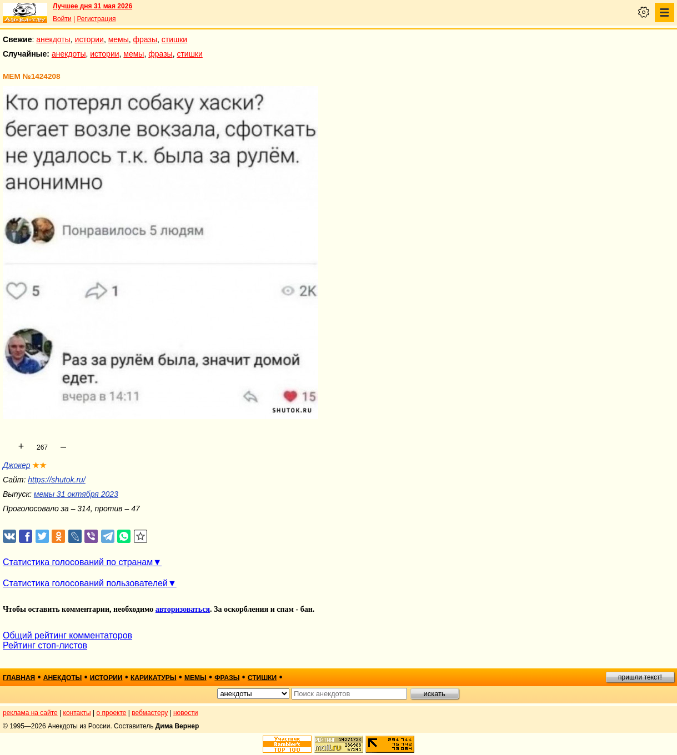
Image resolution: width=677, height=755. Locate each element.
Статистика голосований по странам (78, 562)
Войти (62, 19)
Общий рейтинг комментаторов (67, 635)
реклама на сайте (30, 713)
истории (89, 39)
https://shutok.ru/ (57, 479)
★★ (39, 465)
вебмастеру (150, 713)
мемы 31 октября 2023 (76, 494)
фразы (145, 39)
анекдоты (53, 39)
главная (19, 678)
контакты (77, 713)
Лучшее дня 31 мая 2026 (92, 6)
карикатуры (154, 678)
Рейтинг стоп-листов (45, 645)
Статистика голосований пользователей (85, 583)
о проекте (112, 713)
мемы (118, 39)
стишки (174, 39)
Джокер (16, 465)
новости (185, 713)
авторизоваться (183, 609)
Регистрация (96, 19)
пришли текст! (640, 677)
